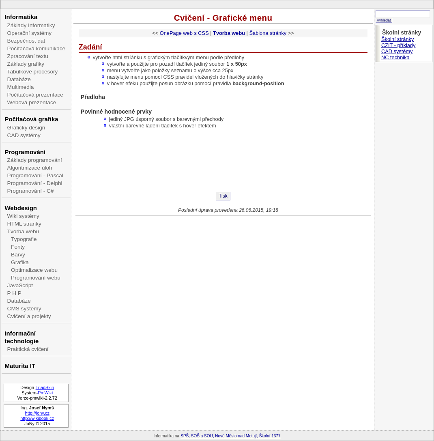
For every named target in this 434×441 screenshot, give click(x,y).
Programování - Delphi (34, 183)
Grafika (20, 262)
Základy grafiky (25, 64)
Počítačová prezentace (35, 95)
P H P (14, 293)
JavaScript (20, 285)
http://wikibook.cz (37, 418)
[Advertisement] (223, 161)
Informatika (20, 16)
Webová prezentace (31, 102)
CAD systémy (24, 135)
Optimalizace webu (34, 270)
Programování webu (35, 278)
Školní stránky (397, 39)
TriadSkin (45, 387)
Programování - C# (30, 191)
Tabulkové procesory (32, 72)
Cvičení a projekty (29, 316)
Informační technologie (21, 337)
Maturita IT (19, 365)
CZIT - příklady (398, 45)
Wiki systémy (23, 216)
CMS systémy (24, 308)
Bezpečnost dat (26, 41)
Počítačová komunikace (36, 48)
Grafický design (26, 128)
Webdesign (20, 207)
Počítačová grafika (31, 119)
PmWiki (45, 392)
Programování (24, 151)
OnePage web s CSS (184, 33)
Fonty (18, 247)
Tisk (223, 196)
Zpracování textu (27, 56)
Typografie (24, 239)
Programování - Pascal (35, 175)
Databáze (19, 79)
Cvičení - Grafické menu (223, 17)
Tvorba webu (23, 231)
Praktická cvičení (28, 349)
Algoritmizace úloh (29, 168)
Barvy (18, 255)
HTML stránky (24, 224)
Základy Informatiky (31, 25)
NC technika (395, 57)
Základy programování (34, 160)
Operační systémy (29, 33)
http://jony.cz (37, 413)
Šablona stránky (267, 33)
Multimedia (20, 87)
